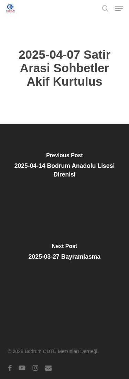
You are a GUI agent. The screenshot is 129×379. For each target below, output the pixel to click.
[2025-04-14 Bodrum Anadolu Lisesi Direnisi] (64, 167)
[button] (119, 8)
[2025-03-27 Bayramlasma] (64, 253)
